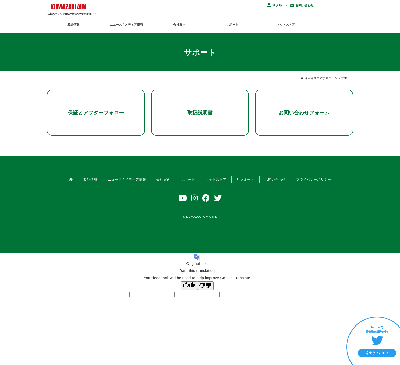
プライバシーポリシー (313, 179)
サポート (260, 24)
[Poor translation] (205, 285)
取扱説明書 (200, 112)
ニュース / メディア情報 (139, 24)
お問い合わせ (302, 5)
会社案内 (199, 24)
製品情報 (77, 24)
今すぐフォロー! (377, 353)
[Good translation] (189, 285)
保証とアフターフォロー (96, 112)
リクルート (277, 5)
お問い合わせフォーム (304, 112)
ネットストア (322, 24)
